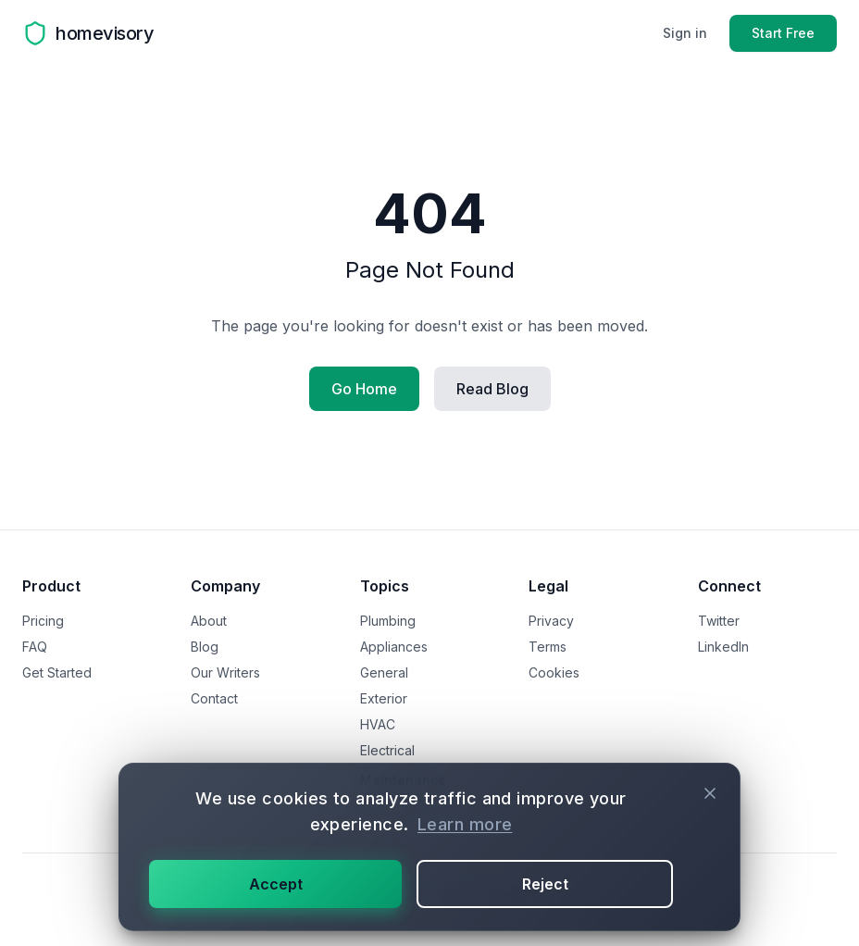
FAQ (34, 646)
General (384, 672)
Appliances (394, 646)
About (209, 621)
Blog (204, 646)
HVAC (377, 724)
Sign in (685, 33)
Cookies (554, 672)
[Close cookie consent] (710, 793)
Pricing (43, 621)
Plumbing (388, 621)
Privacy (551, 621)
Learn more (465, 824)
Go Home (364, 389)
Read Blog (492, 389)
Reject (545, 884)
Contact (214, 698)
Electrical (387, 750)
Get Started (57, 672)
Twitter (719, 621)
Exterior (383, 698)
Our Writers (225, 672)
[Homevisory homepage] (88, 33)
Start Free (783, 33)
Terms (547, 646)
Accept (276, 884)
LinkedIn (723, 646)
